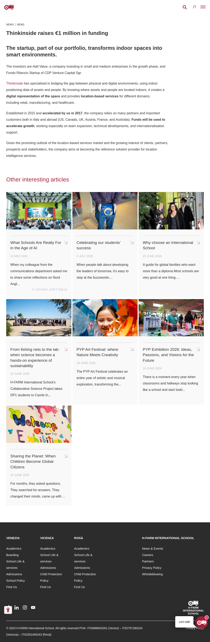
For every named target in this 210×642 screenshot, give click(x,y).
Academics (13, 548)
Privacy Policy (151, 567)
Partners (148, 561)
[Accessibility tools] (8, 610)
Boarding (12, 555)
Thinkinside (14, 83)
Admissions (14, 574)
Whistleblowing (152, 574)
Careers (147, 555)
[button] (185, 7)
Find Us (11, 587)
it (194, 7)
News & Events (152, 548)
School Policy (15, 580)
